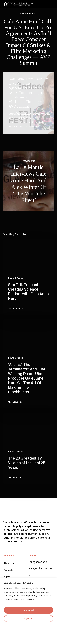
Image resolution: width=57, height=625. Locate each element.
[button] (52, 4)
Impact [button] (7, 576)
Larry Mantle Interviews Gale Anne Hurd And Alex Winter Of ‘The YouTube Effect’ (28, 181)
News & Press (27, 13)
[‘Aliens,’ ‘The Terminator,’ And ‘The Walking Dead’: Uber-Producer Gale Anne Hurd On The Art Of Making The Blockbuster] (28, 364)
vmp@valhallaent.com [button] (41, 568)
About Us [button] (8, 563)
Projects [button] (8, 570)
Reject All (28, 618)
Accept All (28, 610)
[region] (28, 601)
